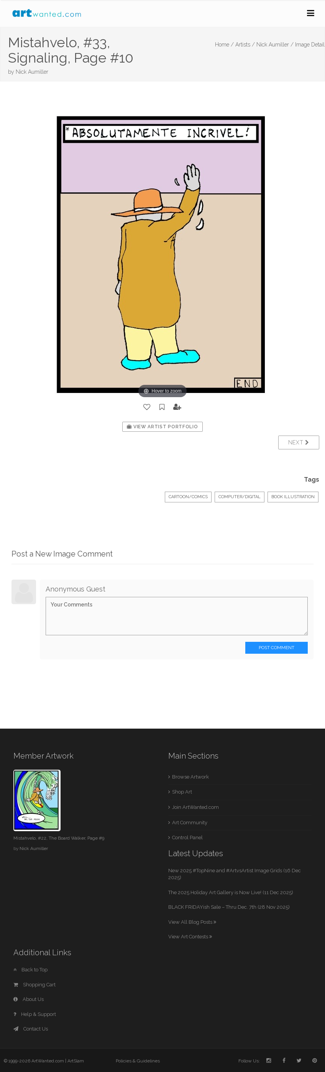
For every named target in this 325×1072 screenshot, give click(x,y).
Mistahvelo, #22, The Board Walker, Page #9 (58, 838)
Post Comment (276, 647)
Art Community (189, 822)
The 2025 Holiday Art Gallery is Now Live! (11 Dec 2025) (230, 892)
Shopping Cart (34, 984)
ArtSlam (75, 1061)
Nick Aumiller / (275, 44)
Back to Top (30, 970)
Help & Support (34, 1014)
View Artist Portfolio (162, 426)
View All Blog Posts (192, 922)
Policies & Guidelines (138, 1061)
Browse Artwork (190, 777)
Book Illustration (293, 496)
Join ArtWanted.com (195, 807)
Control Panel (187, 837)
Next (298, 442)
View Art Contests (190, 936)
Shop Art (182, 792)
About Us (28, 999)
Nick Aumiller (32, 72)
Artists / (245, 44)
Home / (224, 44)
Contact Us (30, 1029)
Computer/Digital (239, 496)
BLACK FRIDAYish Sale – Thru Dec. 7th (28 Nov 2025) (229, 907)
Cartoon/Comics (188, 496)
